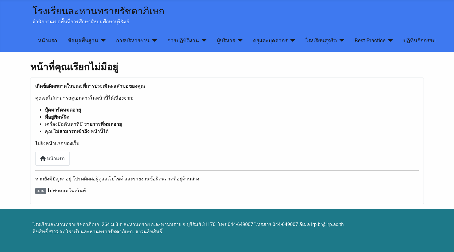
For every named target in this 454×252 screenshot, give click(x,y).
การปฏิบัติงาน (183, 41)
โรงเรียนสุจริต (321, 41)
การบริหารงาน (132, 41)
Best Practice (370, 41)
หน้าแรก (47, 41)
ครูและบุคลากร (270, 41)
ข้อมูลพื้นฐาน (83, 41)
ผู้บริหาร (226, 41)
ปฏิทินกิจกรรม (419, 41)
